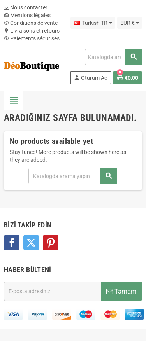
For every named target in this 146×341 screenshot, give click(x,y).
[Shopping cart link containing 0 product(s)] (127, 77)
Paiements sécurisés (32, 38)
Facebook (11, 242)
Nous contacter (25, 7)
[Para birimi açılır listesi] (129, 23)
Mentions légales (27, 15)
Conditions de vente (31, 23)
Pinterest (50, 242)
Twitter (31, 242)
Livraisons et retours (32, 31)
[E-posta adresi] (52, 291)
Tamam (121, 291)
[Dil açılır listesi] (92, 23)
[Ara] (113, 57)
